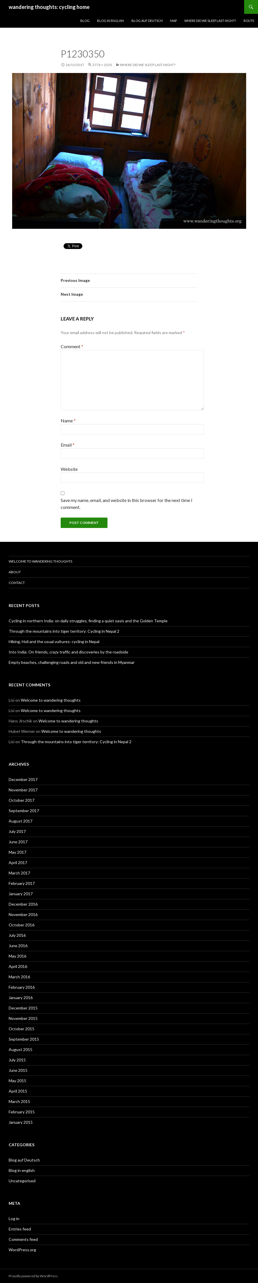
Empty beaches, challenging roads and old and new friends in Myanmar (72, 662)
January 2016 (21, 997)
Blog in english (22, 1170)
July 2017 (17, 831)
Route (249, 21)
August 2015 (20, 1049)
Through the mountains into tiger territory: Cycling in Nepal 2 (64, 631)
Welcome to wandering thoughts (40, 561)
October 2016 (21, 924)
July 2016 (17, 935)
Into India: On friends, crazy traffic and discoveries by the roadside (68, 651)
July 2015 (17, 1059)
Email (68, 444)
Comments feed (23, 1239)
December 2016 (23, 904)
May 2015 (17, 1080)
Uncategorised (22, 1180)
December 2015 (23, 1007)
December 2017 (23, 779)
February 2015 (22, 1111)
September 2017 (24, 810)
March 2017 (19, 872)
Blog (85, 21)
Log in (14, 1218)
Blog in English (110, 21)
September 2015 (24, 1039)
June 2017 (18, 841)
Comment (72, 346)
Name (68, 420)
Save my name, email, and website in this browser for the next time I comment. (126, 503)
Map (173, 21)
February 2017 (22, 883)
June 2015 (18, 1070)
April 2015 (18, 1091)
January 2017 (21, 893)
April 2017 (18, 862)
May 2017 (17, 852)
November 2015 (23, 1018)
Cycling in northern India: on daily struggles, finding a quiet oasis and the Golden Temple (88, 620)
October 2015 (21, 1028)
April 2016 (18, 966)
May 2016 (17, 956)
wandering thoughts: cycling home (49, 7)
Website (69, 469)
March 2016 (19, 976)
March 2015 (19, 1101)
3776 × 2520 (102, 65)
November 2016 (23, 914)
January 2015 (21, 1122)
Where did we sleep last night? (210, 21)
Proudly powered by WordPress (33, 1276)
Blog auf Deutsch (147, 21)
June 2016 (18, 945)
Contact (17, 582)
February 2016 (22, 987)
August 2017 (20, 821)
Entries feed (20, 1228)
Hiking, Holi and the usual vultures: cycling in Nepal (54, 641)
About (15, 572)
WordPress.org (22, 1249)
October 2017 (21, 800)
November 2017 (23, 789)
